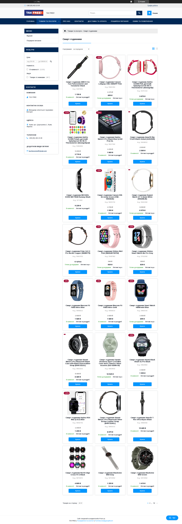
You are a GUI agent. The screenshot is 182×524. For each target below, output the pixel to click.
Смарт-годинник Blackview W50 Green (142, 474)
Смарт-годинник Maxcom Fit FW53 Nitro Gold (110, 306)
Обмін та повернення (143, 21)
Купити (77, 103)
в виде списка (157, 49)
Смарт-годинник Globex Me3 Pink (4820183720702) (110, 252)
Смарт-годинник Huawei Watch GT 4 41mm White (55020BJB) (142, 197)
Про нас (66, 21)
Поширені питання (119, 21)
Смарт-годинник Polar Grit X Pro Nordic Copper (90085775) (77, 252)
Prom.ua (102, 518)
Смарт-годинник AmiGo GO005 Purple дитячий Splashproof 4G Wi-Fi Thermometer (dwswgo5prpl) (78, 140)
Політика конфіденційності (104, 521)
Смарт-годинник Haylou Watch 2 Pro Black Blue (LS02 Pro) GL (110, 139)
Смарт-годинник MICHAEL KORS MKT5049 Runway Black (77, 196)
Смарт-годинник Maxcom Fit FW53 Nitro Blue (78, 306)
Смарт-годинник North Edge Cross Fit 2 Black (78, 474)
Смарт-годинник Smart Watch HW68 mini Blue (142, 306)
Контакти (79, 21)
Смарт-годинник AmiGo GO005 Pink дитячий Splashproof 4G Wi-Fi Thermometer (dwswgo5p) (142, 85)
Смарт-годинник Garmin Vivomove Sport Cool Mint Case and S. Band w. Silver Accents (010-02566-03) (110, 362)
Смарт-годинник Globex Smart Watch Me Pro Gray (142, 252)
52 (154, 503)
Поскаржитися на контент (85, 521)
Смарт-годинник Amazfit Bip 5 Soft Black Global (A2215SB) (142, 138)
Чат (172, 518)
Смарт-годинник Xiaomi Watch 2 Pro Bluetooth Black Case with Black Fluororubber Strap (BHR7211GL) (77, 362)
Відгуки (29, 36)
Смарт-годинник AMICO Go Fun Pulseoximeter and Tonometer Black (78, 84)
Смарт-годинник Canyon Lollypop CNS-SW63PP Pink (110, 83)
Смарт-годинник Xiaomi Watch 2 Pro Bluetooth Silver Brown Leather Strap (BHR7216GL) (110, 420)
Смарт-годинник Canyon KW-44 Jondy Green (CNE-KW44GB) (110, 197)
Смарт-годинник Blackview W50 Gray (110, 474)
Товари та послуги (47, 21)
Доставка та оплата (97, 21)
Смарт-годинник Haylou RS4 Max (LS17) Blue (78, 418)
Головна (30, 21)
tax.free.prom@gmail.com (38, 151)
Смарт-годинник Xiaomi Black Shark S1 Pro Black (142, 361)
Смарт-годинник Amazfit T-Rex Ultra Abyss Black (142, 418)
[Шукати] (139, 13)
